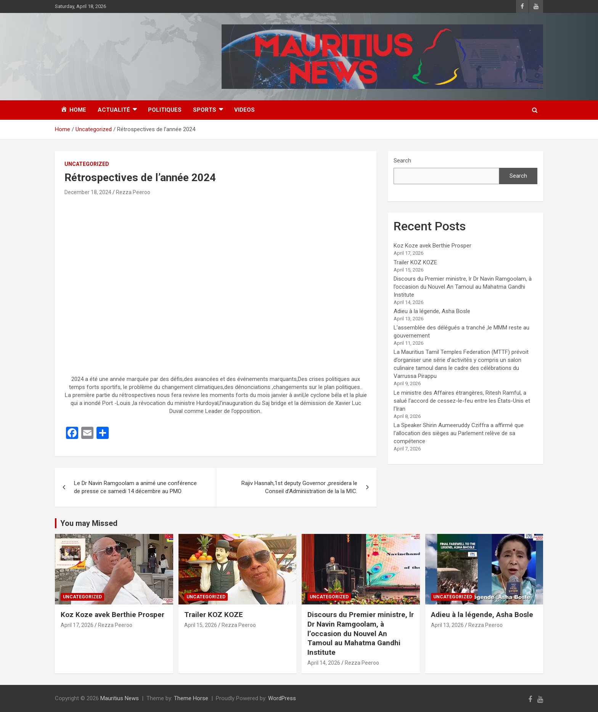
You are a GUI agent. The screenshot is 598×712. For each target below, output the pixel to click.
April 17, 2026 (77, 625)
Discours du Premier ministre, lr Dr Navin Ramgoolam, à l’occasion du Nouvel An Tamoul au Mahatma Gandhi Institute (463, 286)
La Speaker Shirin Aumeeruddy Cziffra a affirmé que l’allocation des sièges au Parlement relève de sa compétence (459, 433)
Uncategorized (86, 164)
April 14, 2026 (323, 663)
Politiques (165, 109)
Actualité (114, 109)
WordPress (282, 698)
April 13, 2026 (447, 625)
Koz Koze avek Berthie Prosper (432, 245)
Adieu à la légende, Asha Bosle (432, 311)
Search (402, 160)
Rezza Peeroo (133, 192)
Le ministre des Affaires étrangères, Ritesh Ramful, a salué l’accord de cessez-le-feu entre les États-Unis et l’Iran (462, 400)
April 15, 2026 (200, 625)
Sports (204, 109)
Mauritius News (119, 698)
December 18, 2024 (87, 192)
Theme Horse (191, 698)
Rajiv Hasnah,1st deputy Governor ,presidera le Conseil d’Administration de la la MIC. (299, 487)
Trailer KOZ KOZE (415, 262)
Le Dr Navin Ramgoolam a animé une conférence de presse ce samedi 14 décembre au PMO (135, 487)
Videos (244, 109)
